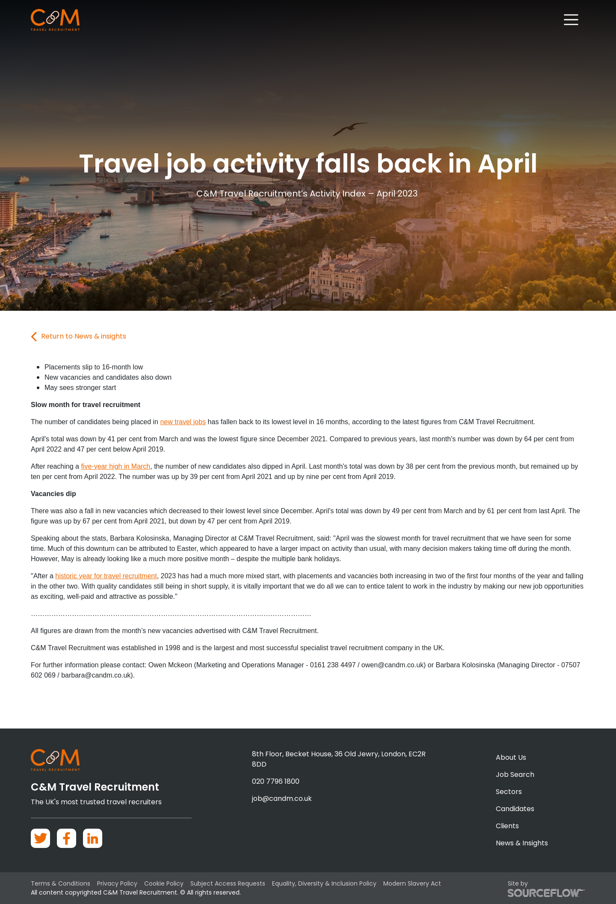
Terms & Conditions (60, 883)
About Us (511, 757)
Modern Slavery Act (412, 883)
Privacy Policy (117, 883)
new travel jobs (183, 421)
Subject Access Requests (227, 883)
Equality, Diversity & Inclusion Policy (324, 883)
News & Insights (522, 843)
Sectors (509, 792)
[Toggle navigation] (571, 20)
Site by (546, 888)
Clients (507, 826)
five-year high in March (115, 466)
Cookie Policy (164, 883)
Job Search (515, 774)
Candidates (515, 809)
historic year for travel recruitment (106, 576)
